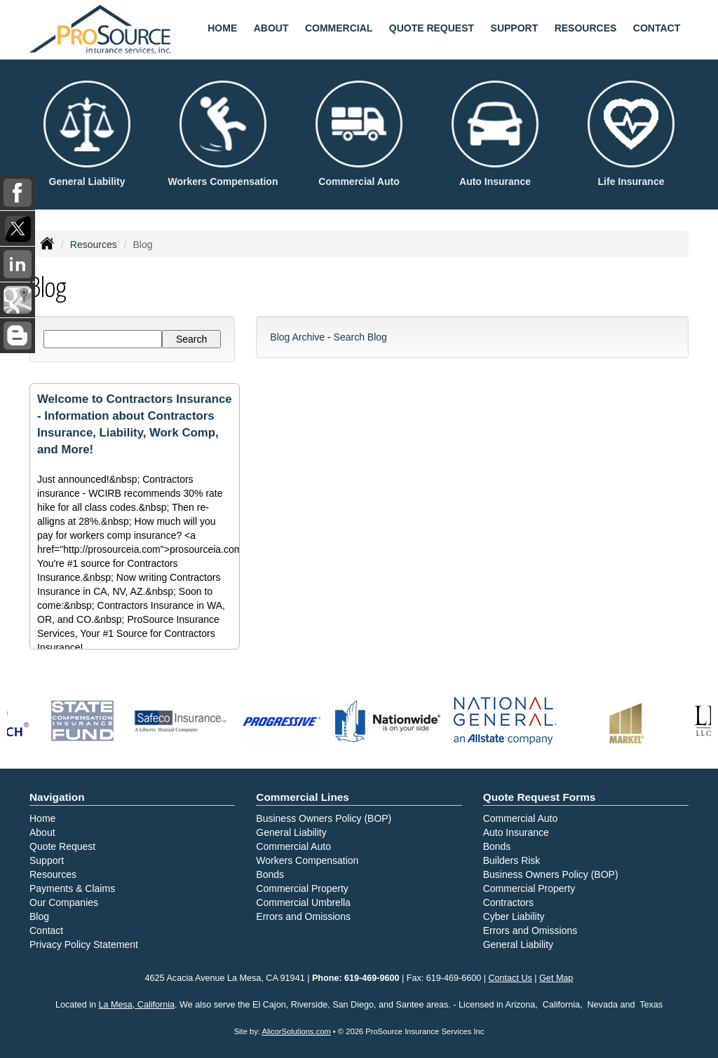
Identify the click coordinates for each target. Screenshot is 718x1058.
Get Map (556, 978)
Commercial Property (302, 888)
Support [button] (514, 28)
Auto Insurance (516, 832)
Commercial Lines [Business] (302, 797)
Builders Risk (512, 860)
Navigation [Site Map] (57, 797)
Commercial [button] (338, 28)
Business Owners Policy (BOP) (323, 818)
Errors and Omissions (303, 916)
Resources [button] (586, 28)
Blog (39, 916)
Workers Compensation (307, 860)
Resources (93, 244)
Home (222, 28)
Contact (656, 28)
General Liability (291, 832)
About (271, 28)
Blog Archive (297, 337)
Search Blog (360, 337)
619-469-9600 (371, 978)
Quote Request (62, 846)
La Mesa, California (137, 1005)
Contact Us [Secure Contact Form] (510, 978)
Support (46, 860)
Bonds (270, 874)
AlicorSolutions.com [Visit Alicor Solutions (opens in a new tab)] (296, 1031)
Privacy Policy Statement (83, 944)
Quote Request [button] (431, 28)
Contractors (508, 902)
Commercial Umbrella (303, 902)
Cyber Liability (514, 916)
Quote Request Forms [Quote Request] (539, 797)
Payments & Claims (72, 888)
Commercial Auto (293, 846)
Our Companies (63, 902)
